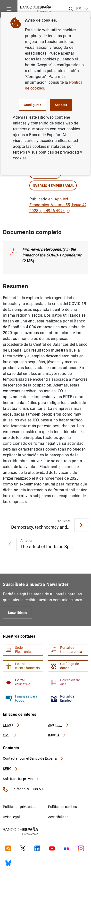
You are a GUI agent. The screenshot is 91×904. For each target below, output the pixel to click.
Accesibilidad (58, 817)
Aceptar (61, 105)
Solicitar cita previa (21, 779)
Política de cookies (62, 807)
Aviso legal (11, 817)
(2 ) (52, 255)
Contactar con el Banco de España (33, 758)
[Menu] (8, 8)
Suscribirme (17, 613)
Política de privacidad (19, 807)
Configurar (32, 105)
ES (82, 9)
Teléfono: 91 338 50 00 (25, 789)
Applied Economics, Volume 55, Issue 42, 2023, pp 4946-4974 (58, 205)
